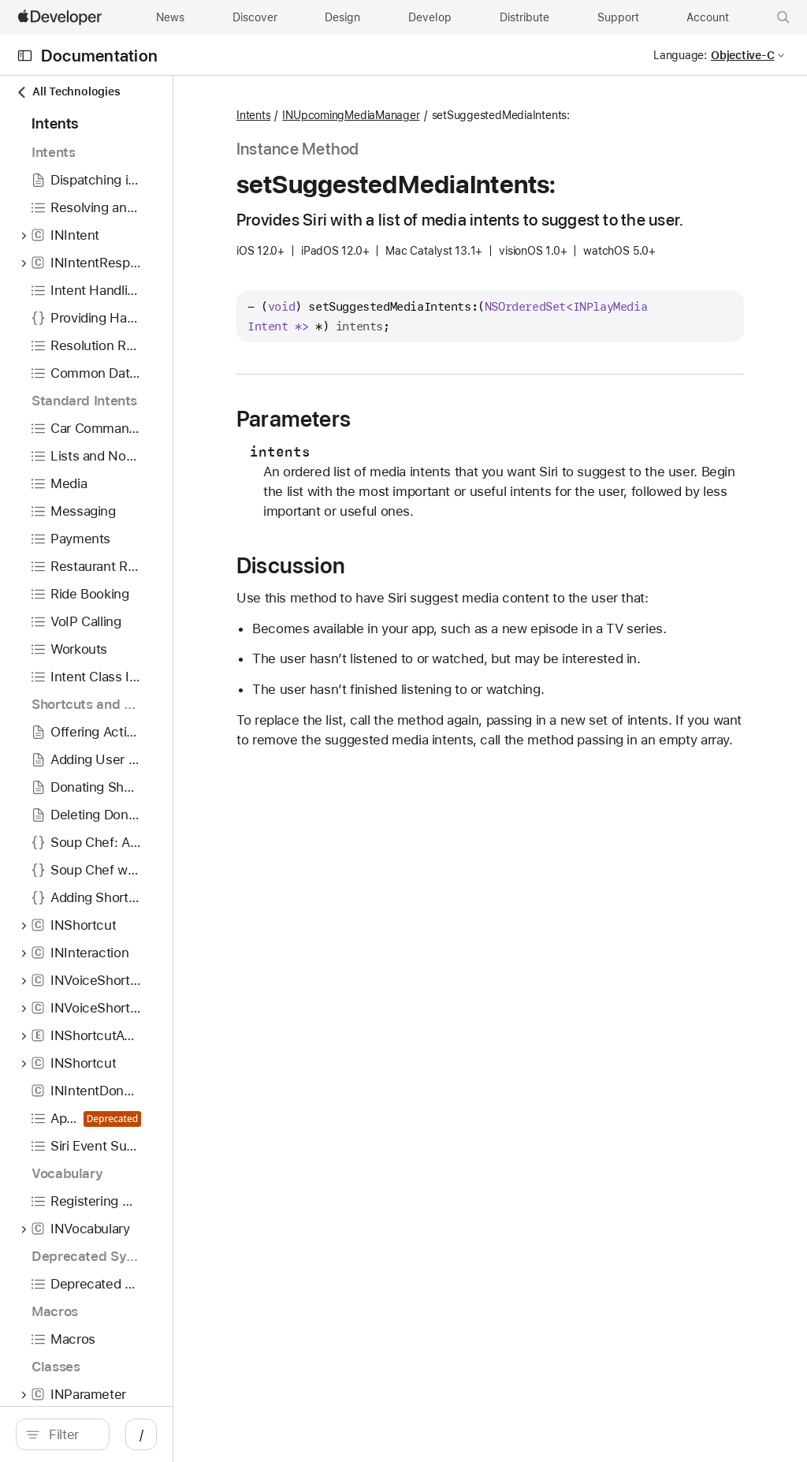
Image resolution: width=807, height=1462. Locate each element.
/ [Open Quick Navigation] (283, 1434)
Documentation (99, 55)
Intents (395, 116)
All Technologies (68, 92)
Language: (680, 55)
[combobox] (141, 1434)
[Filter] (141, 1434)
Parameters (435, 466)
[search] (133, 1434)
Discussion (432, 632)
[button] (783, 17)
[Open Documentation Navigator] (24, 55)
